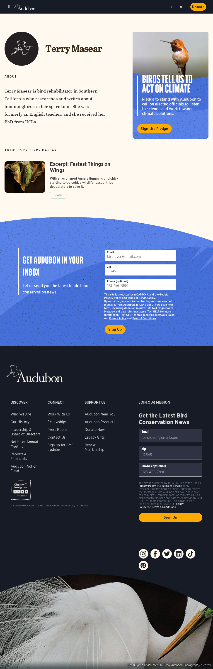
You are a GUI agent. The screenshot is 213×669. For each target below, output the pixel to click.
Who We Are (21, 414)
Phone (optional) (117, 281)
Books (58, 195)
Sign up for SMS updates (60, 447)
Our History (20, 422)
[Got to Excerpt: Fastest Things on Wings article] (65, 179)
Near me (172, 7)
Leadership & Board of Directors (26, 431)
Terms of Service (138, 298)
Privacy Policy (117, 318)
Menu (9, 6)
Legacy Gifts (95, 437)
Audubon (25, 7)
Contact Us (56, 437)
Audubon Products (100, 422)
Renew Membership (94, 447)
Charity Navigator (21, 490)
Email (110, 252)
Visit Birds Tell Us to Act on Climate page (170, 85)
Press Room (57, 429)
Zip (109, 267)
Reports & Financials (19, 456)
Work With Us (59, 414)
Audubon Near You (100, 414)
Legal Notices (52, 505)
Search (182, 6)
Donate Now (95, 429)
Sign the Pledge (154, 129)
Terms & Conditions (144, 318)
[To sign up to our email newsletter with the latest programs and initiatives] (140, 255)
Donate (198, 7)
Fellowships (57, 422)
